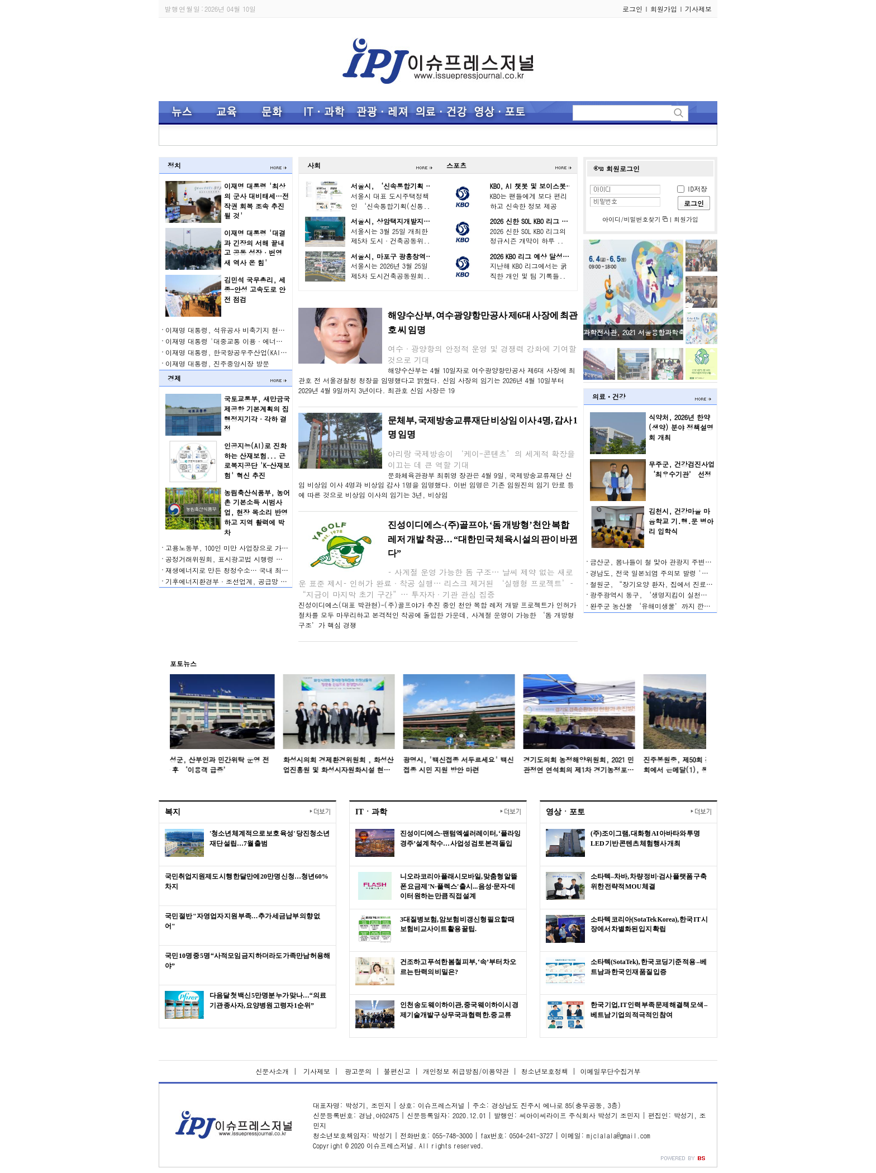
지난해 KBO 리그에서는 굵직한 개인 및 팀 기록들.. (528, 270)
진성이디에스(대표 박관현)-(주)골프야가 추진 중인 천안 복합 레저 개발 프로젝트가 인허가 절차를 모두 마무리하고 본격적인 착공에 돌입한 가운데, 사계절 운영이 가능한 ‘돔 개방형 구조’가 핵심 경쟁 (437, 615)
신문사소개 (272, 1071)
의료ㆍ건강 (609, 396)
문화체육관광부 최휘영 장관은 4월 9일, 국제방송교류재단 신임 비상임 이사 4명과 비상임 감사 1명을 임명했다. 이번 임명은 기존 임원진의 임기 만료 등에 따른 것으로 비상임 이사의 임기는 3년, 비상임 (436, 485)
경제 (174, 378)
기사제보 (698, 8)
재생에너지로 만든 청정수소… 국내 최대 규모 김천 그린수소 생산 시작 (272, 570)
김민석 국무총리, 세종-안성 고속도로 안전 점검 (254, 289)
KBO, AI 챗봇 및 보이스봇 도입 (536, 185)
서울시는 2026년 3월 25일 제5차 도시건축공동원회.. (390, 270)
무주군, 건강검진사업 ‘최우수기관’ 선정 (682, 469)
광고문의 (357, 1071)
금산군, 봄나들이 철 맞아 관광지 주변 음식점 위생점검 (673, 561)
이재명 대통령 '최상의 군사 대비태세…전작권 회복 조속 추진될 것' (256, 201)
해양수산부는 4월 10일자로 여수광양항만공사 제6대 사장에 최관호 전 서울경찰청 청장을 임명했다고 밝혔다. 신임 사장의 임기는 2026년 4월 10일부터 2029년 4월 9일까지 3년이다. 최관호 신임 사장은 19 (436, 380)
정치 (174, 165)
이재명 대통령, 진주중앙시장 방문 (217, 363)
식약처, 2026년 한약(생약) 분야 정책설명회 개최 (681, 427)
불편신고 (397, 1071)
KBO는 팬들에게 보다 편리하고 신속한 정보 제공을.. (528, 206)
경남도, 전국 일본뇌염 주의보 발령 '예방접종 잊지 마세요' (680, 573)
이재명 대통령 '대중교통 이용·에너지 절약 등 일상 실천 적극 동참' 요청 (277, 341)
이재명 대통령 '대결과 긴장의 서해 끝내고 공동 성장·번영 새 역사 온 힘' (254, 248)
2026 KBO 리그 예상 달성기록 (533, 256)
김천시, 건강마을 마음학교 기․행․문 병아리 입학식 (681, 521)
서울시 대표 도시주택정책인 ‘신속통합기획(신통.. (390, 201)
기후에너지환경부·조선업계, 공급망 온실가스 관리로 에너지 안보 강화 (274, 581)
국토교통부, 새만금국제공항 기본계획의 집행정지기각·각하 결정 (257, 413)
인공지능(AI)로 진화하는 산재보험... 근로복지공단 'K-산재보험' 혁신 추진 (257, 460)
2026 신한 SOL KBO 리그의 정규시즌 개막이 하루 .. (528, 236)
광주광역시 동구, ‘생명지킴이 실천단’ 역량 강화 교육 (675, 594)
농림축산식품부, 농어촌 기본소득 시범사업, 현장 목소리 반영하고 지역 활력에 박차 (257, 512)
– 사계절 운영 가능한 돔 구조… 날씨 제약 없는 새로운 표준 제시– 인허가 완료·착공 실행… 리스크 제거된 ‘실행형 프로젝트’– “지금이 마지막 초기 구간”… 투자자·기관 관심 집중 (436, 583)
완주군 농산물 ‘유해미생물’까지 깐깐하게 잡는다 (668, 606)
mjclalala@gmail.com (618, 1135)
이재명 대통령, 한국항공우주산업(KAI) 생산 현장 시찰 (248, 352)
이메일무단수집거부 (610, 1071)
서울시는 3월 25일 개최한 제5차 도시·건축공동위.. (390, 236)
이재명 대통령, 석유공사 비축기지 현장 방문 (233, 330)
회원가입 (663, 8)
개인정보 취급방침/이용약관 (466, 1071)
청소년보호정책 (544, 1071)
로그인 (632, 8)
